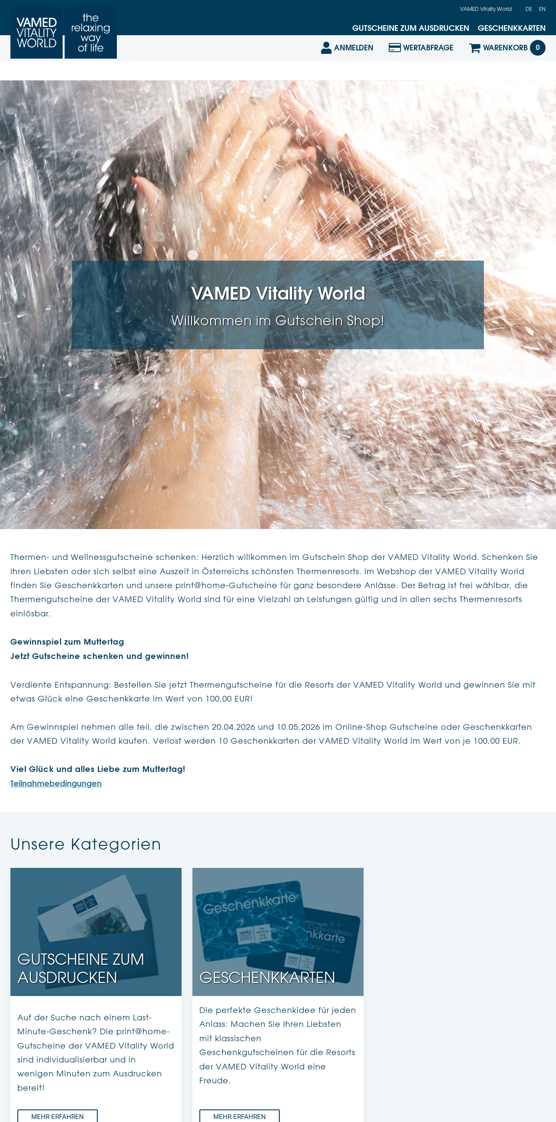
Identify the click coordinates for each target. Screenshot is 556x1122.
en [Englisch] (542, 9)
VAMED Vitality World (486, 9)
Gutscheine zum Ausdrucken (410, 28)
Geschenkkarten (512, 28)
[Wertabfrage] (421, 61)
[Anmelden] (347, 61)
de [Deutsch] (529, 9)
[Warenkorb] (507, 61)
